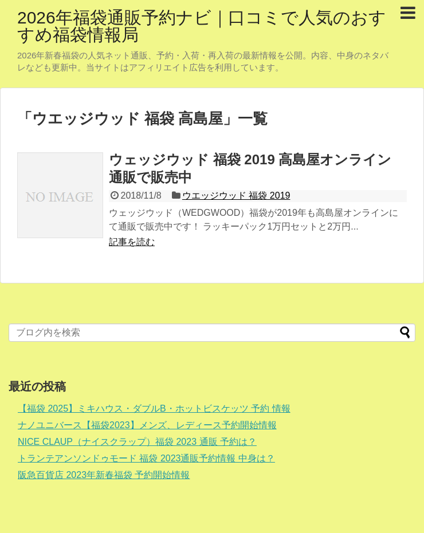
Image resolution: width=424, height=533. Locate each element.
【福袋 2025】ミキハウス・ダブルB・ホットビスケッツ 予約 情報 (154, 408)
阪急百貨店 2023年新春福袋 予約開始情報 (104, 475)
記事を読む (132, 242)
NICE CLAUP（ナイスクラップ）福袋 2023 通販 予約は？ (137, 442)
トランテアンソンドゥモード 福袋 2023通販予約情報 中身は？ (146, 458)
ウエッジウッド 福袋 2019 (236, 195)
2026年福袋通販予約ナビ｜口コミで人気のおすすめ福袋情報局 (201, 26)
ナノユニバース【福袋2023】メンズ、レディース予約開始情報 (147, 425)
